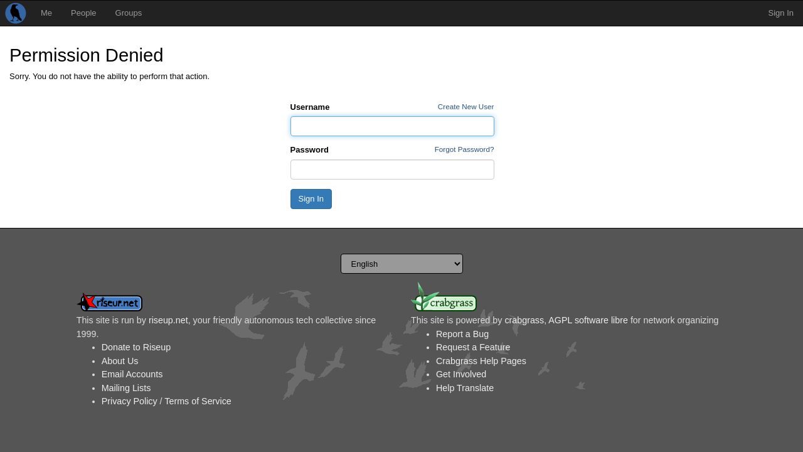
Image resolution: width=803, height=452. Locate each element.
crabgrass (524, 320)
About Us (120, 361)
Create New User (466, 106)
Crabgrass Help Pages (481, 361)
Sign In (781, 13)
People (83, 13)
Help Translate (465, 388)
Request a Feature (473, 347)
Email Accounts (132, 374)
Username (310, 107)
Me (46, 13)
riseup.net (168, 320)
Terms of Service (197, 401)
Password (309, 149)
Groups (128, 13)
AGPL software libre (588, 320)
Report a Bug (462, 334)
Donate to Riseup (136, 347)
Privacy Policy (129, 401)
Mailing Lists (126, 388)
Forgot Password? (464, 149)
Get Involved (461, 374)
